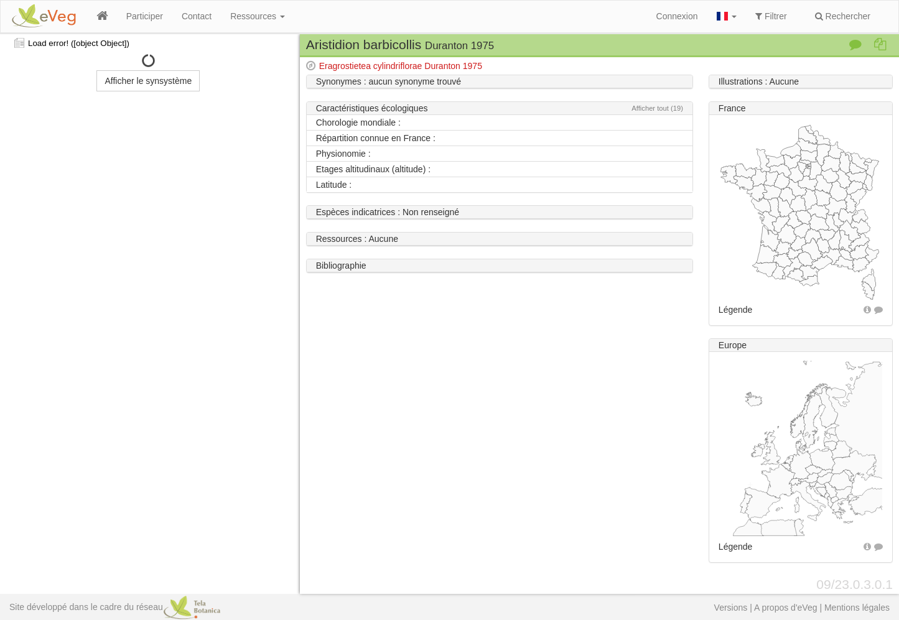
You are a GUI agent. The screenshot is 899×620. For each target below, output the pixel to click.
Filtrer (771, 16)
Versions (731, 608)
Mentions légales (857, 608)
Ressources (257, 16)
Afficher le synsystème (148, 81)
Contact (197, 16)
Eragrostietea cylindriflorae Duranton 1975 (400, 66)
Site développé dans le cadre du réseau (114, 607)
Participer (144, 16)
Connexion (677, 16)
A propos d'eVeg (785, 608)
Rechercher (842, 16)
